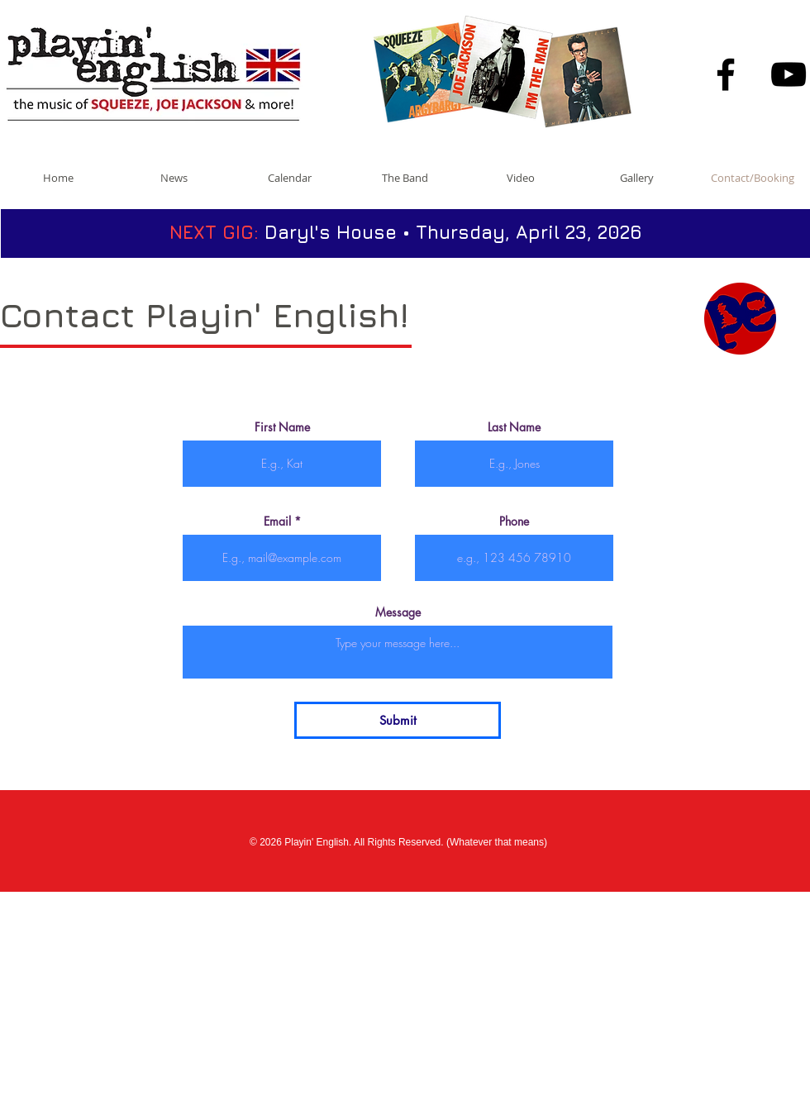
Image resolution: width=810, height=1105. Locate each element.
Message (398, 612)
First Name (282, 427)
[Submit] (397, 720)
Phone (514, 521)
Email (277, 521)
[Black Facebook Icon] (725, 74)
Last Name (514, 427)
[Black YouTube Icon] (788, 74)
